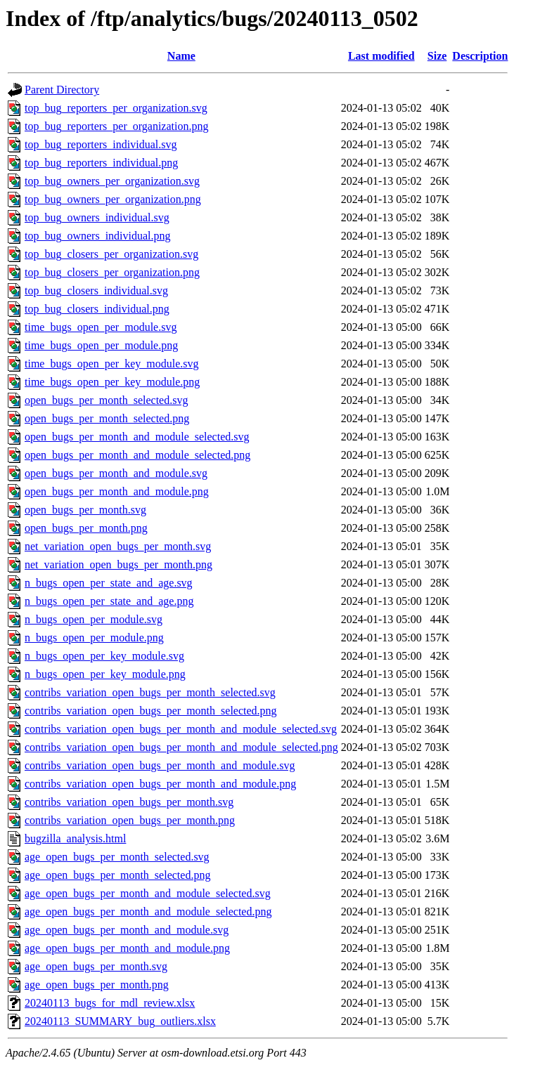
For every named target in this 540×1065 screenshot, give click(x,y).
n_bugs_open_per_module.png (94, 637)
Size (437, 56)
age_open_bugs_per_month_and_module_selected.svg (148, 893)
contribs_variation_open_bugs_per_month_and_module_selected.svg (181, 729)
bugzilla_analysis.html (75, 838)
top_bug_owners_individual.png (98, 236)
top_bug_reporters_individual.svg (100, 144)
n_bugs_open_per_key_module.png (105, 674)
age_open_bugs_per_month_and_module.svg (127, 930)
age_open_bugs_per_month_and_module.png (127, 948)
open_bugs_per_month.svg (85, 510)
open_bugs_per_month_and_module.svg (116, 473)
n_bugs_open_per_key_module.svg (104, 656)
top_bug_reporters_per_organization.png (116, 126)
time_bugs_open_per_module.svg (100, 327)
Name (181, 56)
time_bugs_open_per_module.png (101, 345)
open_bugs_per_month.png (86, 528)
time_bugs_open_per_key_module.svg (112, 364)
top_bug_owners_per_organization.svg (112, 181)
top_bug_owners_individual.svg (97, 217)
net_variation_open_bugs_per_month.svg (118, 546)
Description (480, 56)
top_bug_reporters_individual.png (101, 163)
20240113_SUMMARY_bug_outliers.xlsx (120, 1021)
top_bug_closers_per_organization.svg (111, 254)
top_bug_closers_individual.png (97, 309)
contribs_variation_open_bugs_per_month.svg (129, 802)
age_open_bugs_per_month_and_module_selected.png (148, 911)
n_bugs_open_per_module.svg (93, 619)
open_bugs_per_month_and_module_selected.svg (137, 437)
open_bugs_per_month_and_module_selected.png (137, 455)
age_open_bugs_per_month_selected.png (117, 875)
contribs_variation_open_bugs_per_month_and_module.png (160, 784)
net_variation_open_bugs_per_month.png (118, 564)
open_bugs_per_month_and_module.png (117, 491)
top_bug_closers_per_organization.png (112, 272)
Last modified (381, 56)
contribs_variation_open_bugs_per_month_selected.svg (150, 692)
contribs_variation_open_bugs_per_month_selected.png (151, 711)
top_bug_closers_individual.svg (96, 290)
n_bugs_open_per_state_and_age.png (109, 601)
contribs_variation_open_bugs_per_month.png (130, 820)
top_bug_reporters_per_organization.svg (116, 108)
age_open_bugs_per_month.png (97, 985)
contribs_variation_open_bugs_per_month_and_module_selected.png (181, 747)
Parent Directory (62, 90)
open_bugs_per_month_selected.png (107, 418)
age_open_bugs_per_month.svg (96, 966)
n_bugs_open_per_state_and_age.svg (109, 583)
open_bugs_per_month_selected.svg (106, 400)
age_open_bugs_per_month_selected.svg (117, 857)
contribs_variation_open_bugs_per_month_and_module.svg (160, 765)
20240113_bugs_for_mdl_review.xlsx (110, 1003)
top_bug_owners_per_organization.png (113, 199)
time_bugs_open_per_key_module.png (112, 382)
